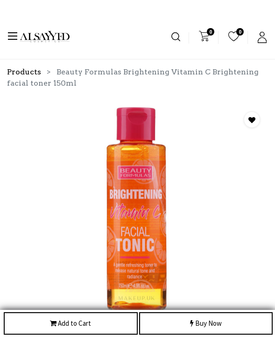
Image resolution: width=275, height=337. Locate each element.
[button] (252, 119)
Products (24, 71)
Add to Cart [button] (70, 323)
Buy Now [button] (206, 323)
